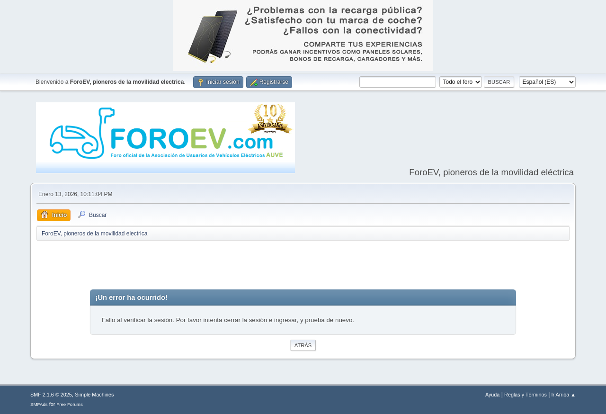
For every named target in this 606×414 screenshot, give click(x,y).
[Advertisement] (303, 265)
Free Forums (69, 404)
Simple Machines (94, 394)
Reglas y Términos (525, 394)
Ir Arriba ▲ (564, 394)
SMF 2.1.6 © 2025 (51, 394)
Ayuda (492, 394)
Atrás (303, 345)
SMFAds (39, 404)
